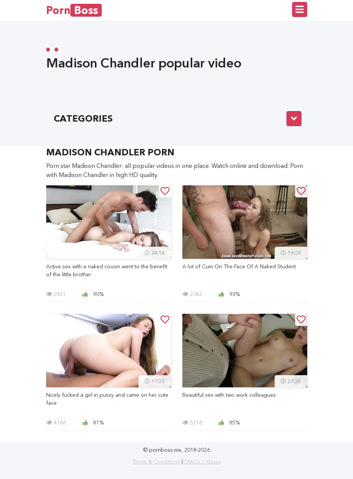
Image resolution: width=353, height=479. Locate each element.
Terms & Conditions (156, 461)
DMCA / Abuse (202, 461)
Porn (74, 10)
